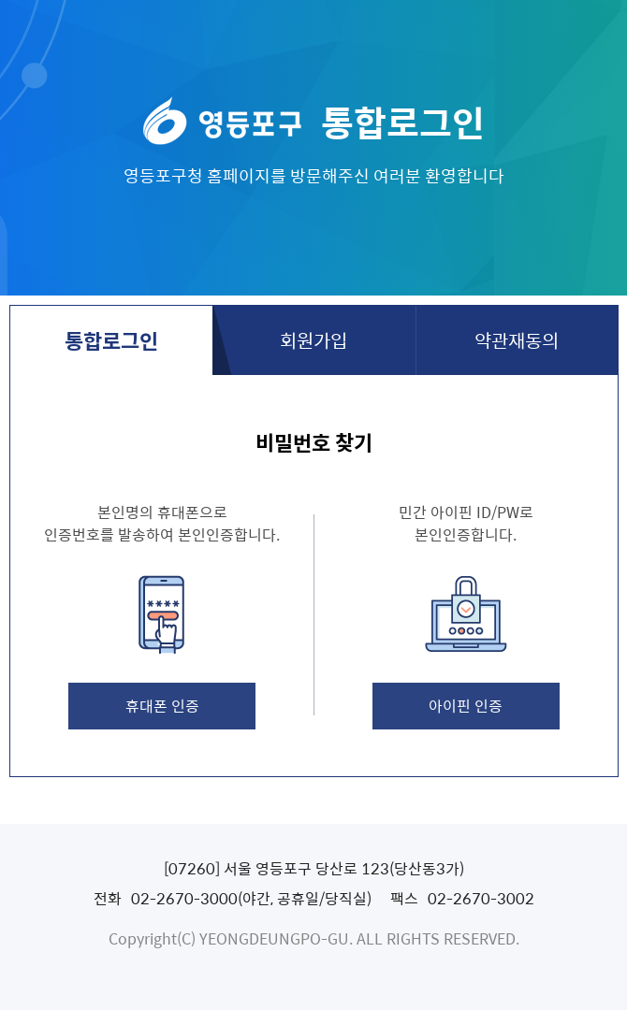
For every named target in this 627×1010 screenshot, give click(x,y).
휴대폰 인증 (162, 705)
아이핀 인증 (466, 705)
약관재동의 (516, 340)
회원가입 (313, 340)
